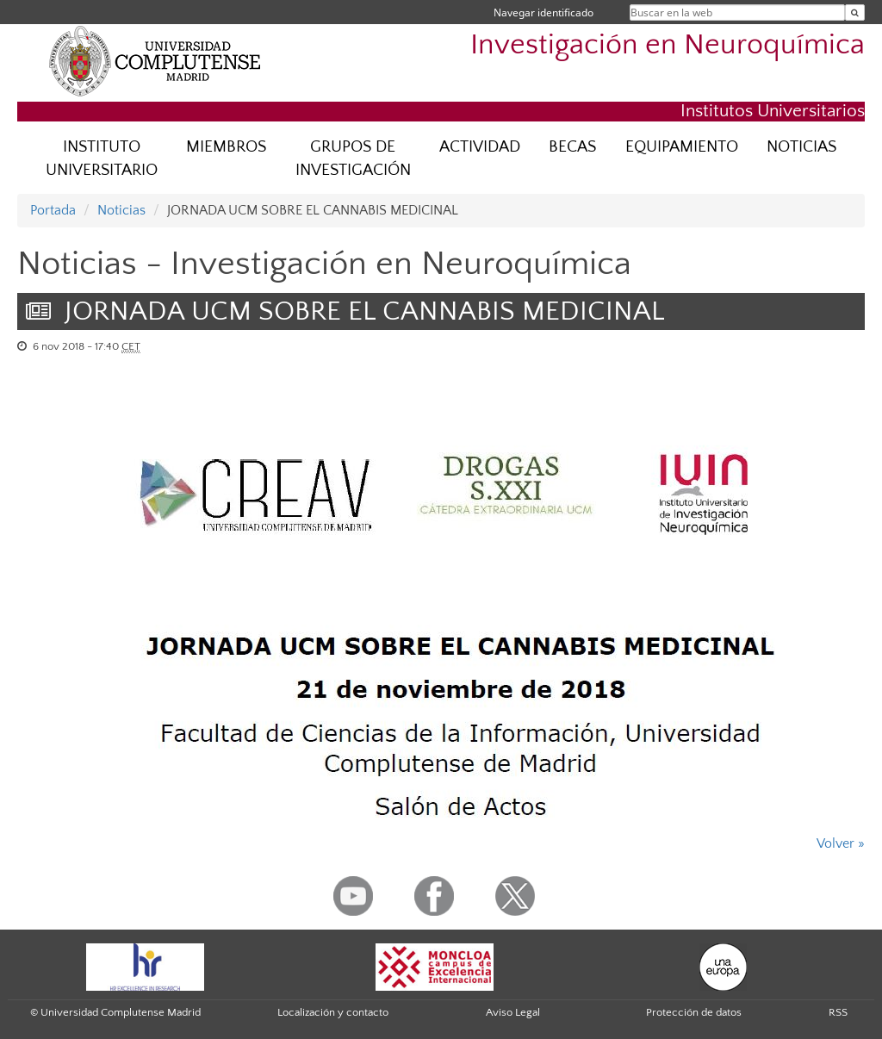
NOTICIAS (801, 147)
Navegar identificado (543, 12)
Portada (53, 210)
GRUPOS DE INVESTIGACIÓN (353, 158)
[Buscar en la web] (855, 12)
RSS (838, 1012)
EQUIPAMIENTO (681, 147)
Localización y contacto (332, 1012)
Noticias (121, 210)
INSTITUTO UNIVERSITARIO (102, 158)
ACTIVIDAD (479, 147)
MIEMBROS (226, 147)
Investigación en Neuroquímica (667, 45)
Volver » (841, 843)
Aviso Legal (513, 1012)
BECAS (572, 147)
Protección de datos (694, 1012)
